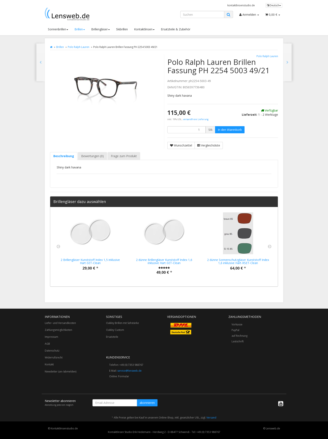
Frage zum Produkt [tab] (124, 156)
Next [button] (270, 247)
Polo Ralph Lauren (78, 47)
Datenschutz (52, 350)
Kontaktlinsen (144, 29)
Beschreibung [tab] (63, 156)
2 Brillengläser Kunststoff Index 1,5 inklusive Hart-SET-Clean (90, 261)
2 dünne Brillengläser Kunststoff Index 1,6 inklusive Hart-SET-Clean (164, 261)
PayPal (235, 330)
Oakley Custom (115, 330)
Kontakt (49, 364)
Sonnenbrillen (58, 29)
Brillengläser (100, 29)
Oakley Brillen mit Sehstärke (122, 323)
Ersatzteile (112, 337)
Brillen (79, 29)
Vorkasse (237, 324)
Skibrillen (122, 29)
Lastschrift (238, 341)
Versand (211, 417)
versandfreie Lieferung (195, 119)
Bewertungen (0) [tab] (92, 156)
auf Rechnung (239, 336)
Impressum (51, 337)
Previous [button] (58, 247)
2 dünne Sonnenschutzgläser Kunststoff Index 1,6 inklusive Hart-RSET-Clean (238, 261)
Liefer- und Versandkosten (60, 323)
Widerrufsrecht (54, 357)
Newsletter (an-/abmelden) (60, 371)
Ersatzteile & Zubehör (175, 29)
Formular (123, 376)
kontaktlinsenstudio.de (241, 5)
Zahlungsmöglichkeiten (58, 330)
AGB (47, 343)
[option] (90, 244)
